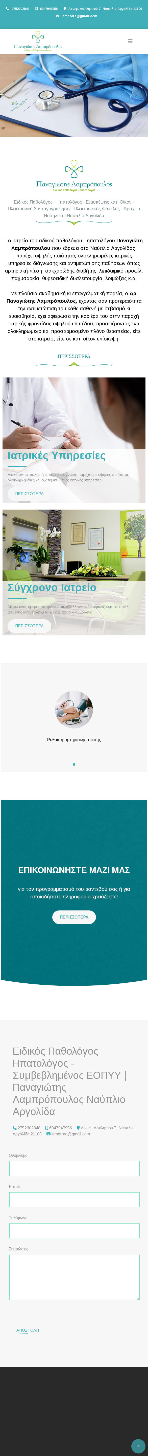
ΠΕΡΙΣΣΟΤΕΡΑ (29, 494)
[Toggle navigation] (130, 41)
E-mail (14, 1186)
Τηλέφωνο (18, 1218)
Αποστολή (27, 1311)
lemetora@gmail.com (79, 16)
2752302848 (20, 9)
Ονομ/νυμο (18, 1155)
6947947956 (49, 9)
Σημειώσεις (18, 1249)
